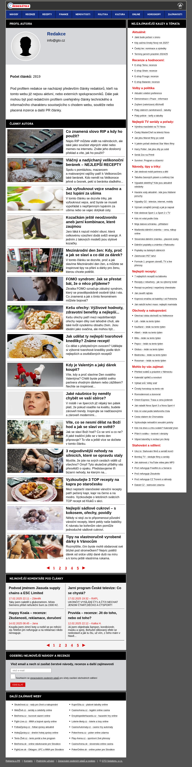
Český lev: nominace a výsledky (150, 48)
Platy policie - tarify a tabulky (148, 115)
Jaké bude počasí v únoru (147, 37)
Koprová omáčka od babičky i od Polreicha (155, 299)
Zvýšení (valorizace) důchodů (149, 104)
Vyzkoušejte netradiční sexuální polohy (153, 422)
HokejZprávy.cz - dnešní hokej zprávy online (36, 732)
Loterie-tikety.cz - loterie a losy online (90, 721)
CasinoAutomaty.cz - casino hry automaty (92, 727)
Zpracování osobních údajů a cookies (76, 761)
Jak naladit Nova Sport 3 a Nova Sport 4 (154, 405)
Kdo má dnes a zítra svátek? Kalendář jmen (156, 428)
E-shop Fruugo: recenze (146, 76)
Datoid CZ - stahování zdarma (149, 485)
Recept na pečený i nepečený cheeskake (155, 287)
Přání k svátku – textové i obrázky (151, 433)
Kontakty (28, 761)
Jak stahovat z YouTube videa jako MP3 (154, 462)
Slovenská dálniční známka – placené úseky (156, 239)
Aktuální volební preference (148, 93)
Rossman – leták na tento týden (150, 360)
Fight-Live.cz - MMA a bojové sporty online (35, 721)
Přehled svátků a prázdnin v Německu (153, 372)
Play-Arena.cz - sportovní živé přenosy (91, 738)
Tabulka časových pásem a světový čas (154, 177)
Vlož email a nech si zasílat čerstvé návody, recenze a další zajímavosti (62, 664)
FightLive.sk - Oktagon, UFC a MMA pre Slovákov (39, 749)
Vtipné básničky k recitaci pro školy (151, 439)
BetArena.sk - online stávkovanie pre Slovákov (37, 744)
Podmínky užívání (45, 761)
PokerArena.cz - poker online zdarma (90, 732)
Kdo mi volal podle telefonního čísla (152, 411)
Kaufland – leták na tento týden (149, 327)
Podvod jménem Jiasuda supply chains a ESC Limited (34, 590)
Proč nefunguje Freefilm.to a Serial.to (153, 468)
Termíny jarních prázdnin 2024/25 (151, 54)
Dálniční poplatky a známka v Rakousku (154, 244)
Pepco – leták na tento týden (148, 343)
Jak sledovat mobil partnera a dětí (151, 171)
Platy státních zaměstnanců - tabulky (152, 110)
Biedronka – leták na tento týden (150, 355)
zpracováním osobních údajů (44, 678)
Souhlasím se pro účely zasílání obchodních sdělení (56, 678)
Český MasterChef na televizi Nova (152, 132)
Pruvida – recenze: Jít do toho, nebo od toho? (92, 615)
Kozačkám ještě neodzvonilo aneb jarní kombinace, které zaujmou (91, 221)
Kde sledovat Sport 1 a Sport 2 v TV (152, 213)
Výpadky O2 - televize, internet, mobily (153, 201)
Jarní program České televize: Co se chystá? (94, 590)
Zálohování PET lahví (145, 256)
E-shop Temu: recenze (145, 65)
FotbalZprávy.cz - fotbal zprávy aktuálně (34, 727)
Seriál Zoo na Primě (144, 155)
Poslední (84, 568)
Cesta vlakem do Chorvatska (148, 417)
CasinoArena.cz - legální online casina (91, 710)
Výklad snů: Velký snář (145, 383)
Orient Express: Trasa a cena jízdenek (153, 400)
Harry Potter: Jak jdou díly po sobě (151, 149)
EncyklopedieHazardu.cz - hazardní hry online (95, 716)
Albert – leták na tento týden (148, 332)
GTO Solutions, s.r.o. (112, 761)
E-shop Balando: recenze (147, 82)
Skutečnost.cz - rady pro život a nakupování (36, 704)
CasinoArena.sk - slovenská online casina (92, 744)
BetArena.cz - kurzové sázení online (32, 716)
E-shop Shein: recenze (145, 70)
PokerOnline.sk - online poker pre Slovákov (93, 749)
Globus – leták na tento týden (149, 349)
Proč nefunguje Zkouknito (147, 473)
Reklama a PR (13, 761)
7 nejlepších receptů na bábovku (150, 276)
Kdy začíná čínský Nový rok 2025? (151, 43)
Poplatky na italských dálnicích (149, 250)
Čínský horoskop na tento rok (149, 388)
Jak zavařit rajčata (143, 293)
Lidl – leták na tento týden (147, 321)
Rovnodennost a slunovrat (147, 394)
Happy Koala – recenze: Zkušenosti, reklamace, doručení (35, 615)
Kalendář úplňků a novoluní (148, 377)
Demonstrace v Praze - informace (151, 99)
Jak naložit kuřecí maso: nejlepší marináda (155, 304)
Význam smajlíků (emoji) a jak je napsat (154, 207)
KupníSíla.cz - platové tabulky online (90, 704)
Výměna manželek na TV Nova (149, 126)
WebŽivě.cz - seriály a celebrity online (33, 710)
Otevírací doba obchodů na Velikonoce (153, 315)
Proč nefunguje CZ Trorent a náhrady (153, 479)
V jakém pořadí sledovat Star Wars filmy (154, 143)
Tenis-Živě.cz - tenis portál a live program (34, 738)
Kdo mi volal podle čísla (146, 218)
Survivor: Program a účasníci (148, 160)
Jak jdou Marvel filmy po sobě (149, 138)
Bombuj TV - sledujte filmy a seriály (152, 457)
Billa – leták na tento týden (147, 338)
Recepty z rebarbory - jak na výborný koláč (155, 282)
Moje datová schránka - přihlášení (151, 224)
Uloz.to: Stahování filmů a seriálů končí (153, 451)
